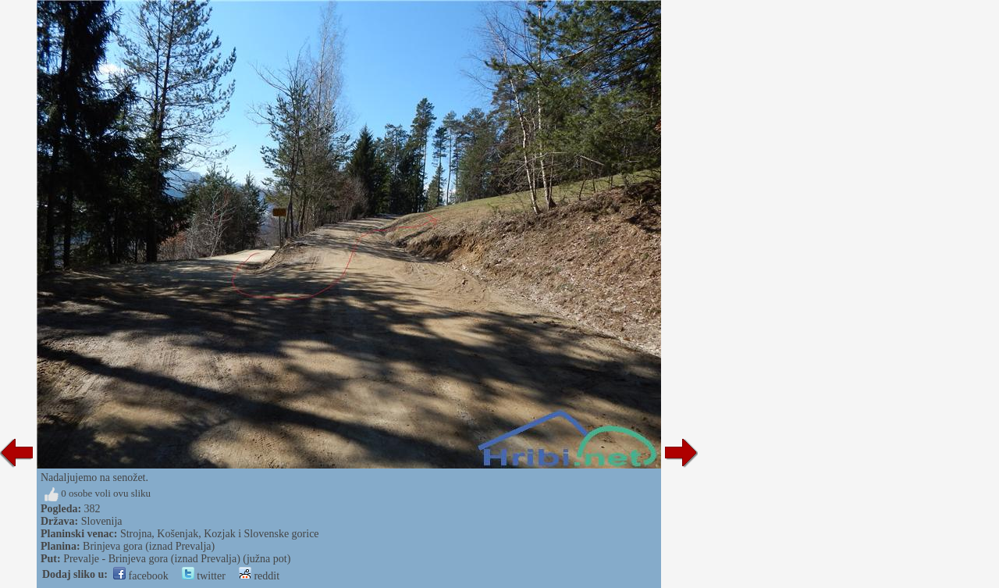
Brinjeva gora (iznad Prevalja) (149, 546)
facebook (141, 576)
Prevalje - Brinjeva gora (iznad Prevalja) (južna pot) (176, 559)
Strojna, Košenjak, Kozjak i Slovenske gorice (219, 534)
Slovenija (102, 521)
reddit (259, 576)
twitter (204, 576)
